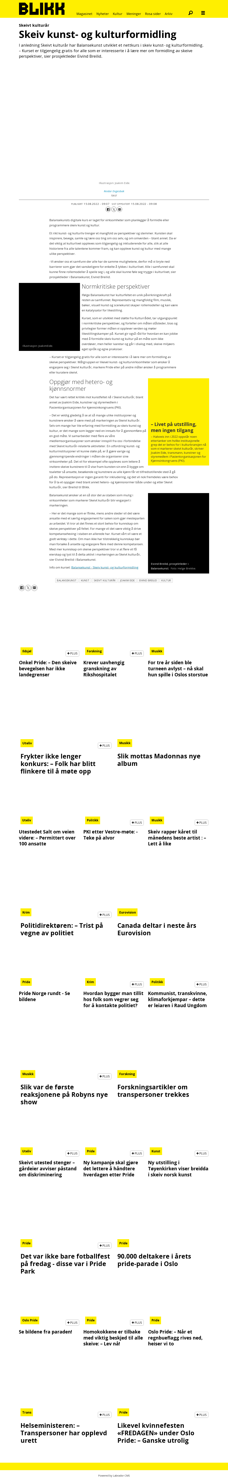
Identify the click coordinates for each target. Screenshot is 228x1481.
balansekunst (67, 580)
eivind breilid (148, 580)
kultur (166, 580)
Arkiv (168, 14)
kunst (85, 580)
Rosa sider (153, 14)
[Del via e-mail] (119, 209)
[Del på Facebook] (108, 209)
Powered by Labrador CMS (114, 1475)
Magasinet (84, 14)
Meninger (133, 14)
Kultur (117, 14)
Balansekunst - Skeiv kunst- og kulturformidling (104, 567)
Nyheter (102, 14)
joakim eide (127, 580)
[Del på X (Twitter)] (113, 209)
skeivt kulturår (105, 580)
